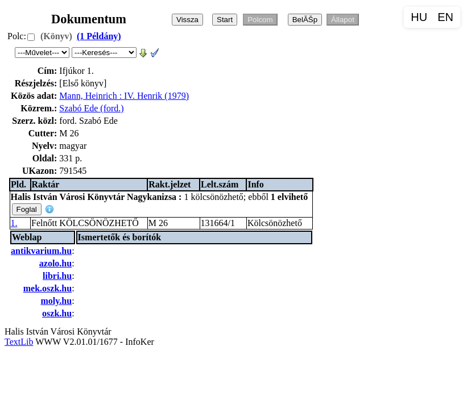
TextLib (19, 342)
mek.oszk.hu (47, 288)
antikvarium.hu (41, 251)
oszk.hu (57, 313)
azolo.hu (55, 263)
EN (445, 17)
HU (419, 17)
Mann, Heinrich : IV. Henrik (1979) (124, 96)
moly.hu (56, 301)
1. (14, 223)
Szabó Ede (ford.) (91, 108)
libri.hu (57, 276)
